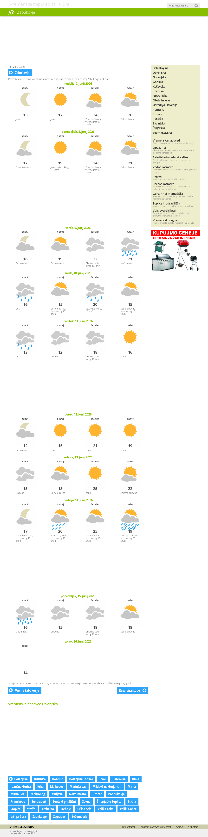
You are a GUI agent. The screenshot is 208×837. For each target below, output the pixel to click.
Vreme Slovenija (21, 827)
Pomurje (158, 109)
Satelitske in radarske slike (170, 157)
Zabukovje (19, 72)
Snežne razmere (163, 184)
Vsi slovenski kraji (164, 210)
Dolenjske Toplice (81, 778)
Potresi (157, 177)
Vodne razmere (163, 167)
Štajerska (159, 128)
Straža (31, 808)
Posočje (158, 119)
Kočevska (159, 86)
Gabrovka (119, 778)
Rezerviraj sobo (132, 690)
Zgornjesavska (162, 132)
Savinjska (159, 123)
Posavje (158, 114)
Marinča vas (78, 786)
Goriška (158, 82)
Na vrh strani (192, 826)
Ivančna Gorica (21, 786)
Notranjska (160, 95)
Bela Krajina (160, 68)
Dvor (102, 778)
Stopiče (15, 808)
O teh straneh (129, 826)
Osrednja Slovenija (165, 105)
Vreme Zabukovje (24, 690)
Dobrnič (57, 778)
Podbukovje (116, 793)
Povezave (179, 826)
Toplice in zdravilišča (166, 203)
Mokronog (38, 793)
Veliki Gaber (128, 808)
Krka (40, 786)
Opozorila (159, 147)
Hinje (135, 778)
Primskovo (18, 801)
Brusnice (40, 778)
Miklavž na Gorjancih (107, 786)
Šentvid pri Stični (64, 801)
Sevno (86, 801)
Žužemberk (79, 816)
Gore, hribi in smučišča (168, 194)
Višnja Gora (18, 816)
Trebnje (65, 808)
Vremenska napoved (166, 140)
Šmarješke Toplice (109, 801)
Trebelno (48, 808)
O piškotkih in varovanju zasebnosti (155, 826)
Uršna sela (84, 808)
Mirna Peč (17, 793)
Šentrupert (39, 801)
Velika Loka (105, 808)
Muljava (57, 793)
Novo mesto (77, 793)
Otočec (97, 793)
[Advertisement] (104, 40)
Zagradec (59, 816)
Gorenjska (159, 77)
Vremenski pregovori (167, 220)
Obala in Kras (161, 100)
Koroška (158, 91)
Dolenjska (18, 778)
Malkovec (56, 786)
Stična (132, 801)
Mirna (132, 786)
